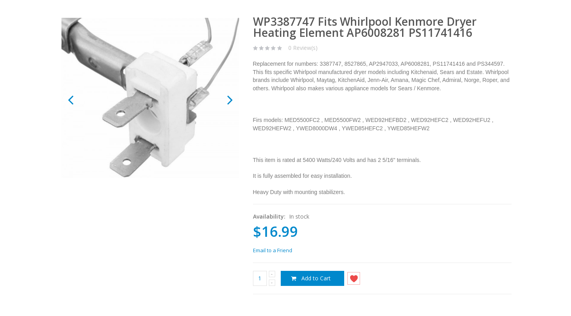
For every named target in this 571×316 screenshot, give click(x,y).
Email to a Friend (272, 250)
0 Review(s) (303, 47)
